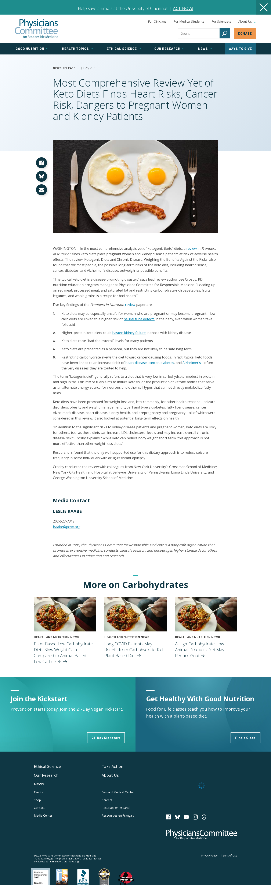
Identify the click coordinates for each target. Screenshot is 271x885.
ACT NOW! (183, 8)
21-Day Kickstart (106, 738)
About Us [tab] (247, 21)
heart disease (136, 362)
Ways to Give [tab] (240, 48)
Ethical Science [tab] (124, 48)
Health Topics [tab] (77, 48)
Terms (229, 855)
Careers (107, 800)
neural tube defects (139, 319)
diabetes (167, 362)
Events (38, 792)
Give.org (74, 861)
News (39, 783)
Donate (245, 33)
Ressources (118, 815)
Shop (37, 800)
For (189, 21)
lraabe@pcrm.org (66, 526)
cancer (153, 362)
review (191, 248)
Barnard (118, 792)
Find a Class (245, 738)
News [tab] (205, 48)
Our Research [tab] (169, 48)
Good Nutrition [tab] (32, 48)
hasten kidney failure (129, 332)
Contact (39, 808)
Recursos (116, 808)
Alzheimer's (192, 362)
